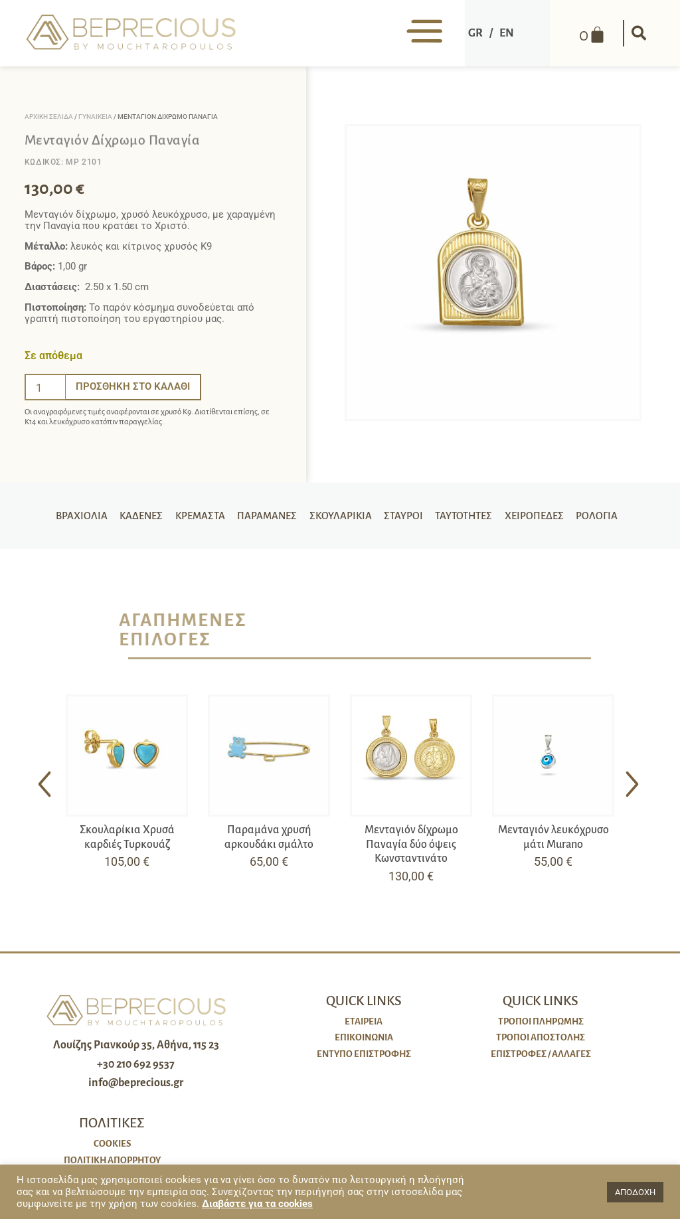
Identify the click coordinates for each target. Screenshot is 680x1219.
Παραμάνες (264, 516)
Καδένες (133, 516)
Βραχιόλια (72, 516)
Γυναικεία (95, 116)
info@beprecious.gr (135, 1083)
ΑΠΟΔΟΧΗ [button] (635, 1192)
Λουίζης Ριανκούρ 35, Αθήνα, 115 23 (136, 1045)
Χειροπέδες (541, 516)
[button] (637, 33)
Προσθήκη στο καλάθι (133, 386)
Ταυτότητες (467, 516)
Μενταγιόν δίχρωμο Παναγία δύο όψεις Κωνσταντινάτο (411, 844)
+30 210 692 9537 (136, 1064)
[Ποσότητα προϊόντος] (45, 387)
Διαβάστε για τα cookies (257, 1204)
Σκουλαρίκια (340, 516)
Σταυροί (405, 516)
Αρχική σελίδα (49, 116)
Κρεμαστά (194, 516)
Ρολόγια (606, 516)
